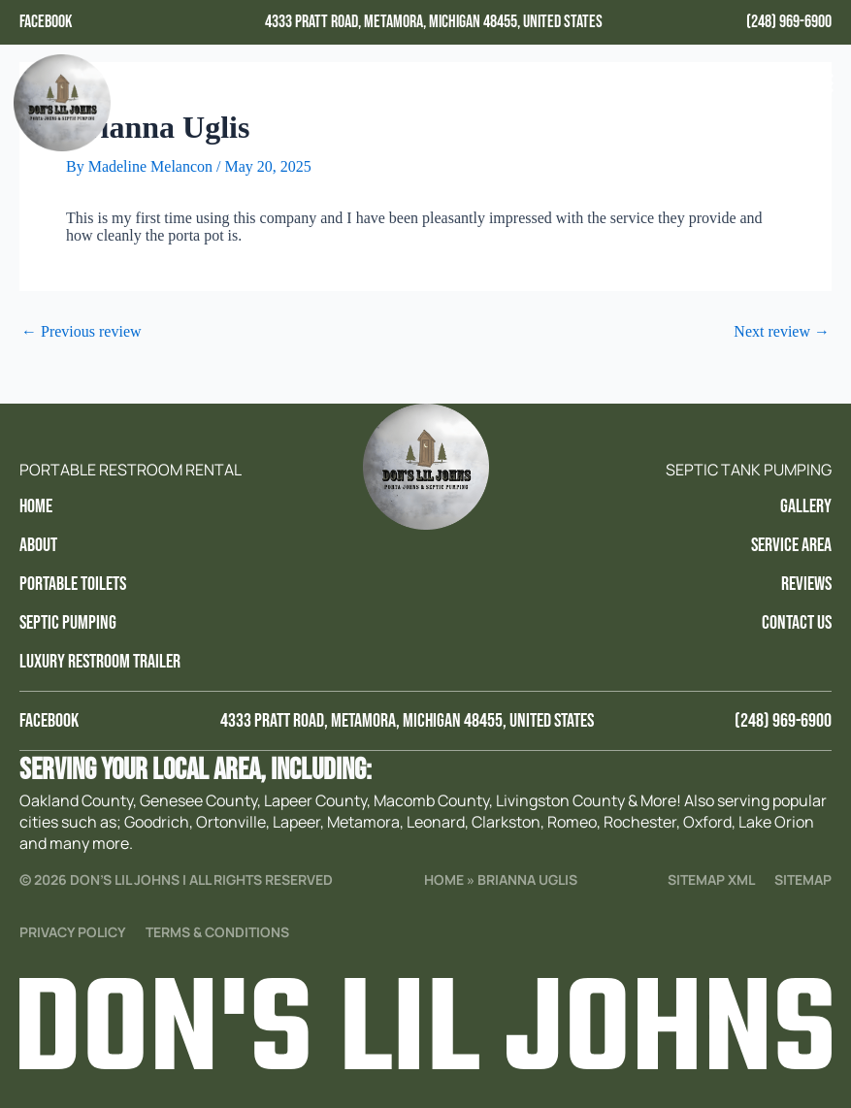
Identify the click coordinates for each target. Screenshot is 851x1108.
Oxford (707, 821)
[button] (819, 84)
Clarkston (506, 821)
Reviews (806, 584)
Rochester (640, 821)
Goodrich (156, 821)
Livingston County (560, 800)
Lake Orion (776, 821)
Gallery (806, 506)
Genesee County (198, 800)
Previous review (81, 332)
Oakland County (76, 800)
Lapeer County (315, 800)
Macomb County (431, 800)
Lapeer (296, 821)
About (38, 545)
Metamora (363, 821)
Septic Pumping (67, 623)
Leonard (436, 821)
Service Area (791, 545)
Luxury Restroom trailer (99, 661)
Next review (782, 332)
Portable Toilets (72, 584)
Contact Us (797, 623)
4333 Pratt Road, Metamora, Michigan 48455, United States (434, 22)
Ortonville (231, 821)
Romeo (572, 821)
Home (35, 506)
